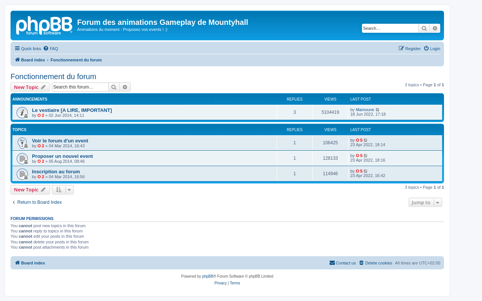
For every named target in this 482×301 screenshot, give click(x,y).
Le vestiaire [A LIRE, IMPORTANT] (72, 110)
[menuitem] (50, 48)
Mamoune (365, 109)
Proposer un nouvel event (62, 156)
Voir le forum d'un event (60, 141)
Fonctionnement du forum (53, 76)
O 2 (41, 115)
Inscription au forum (56, 171)
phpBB (207, 276)
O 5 (359, 140)
